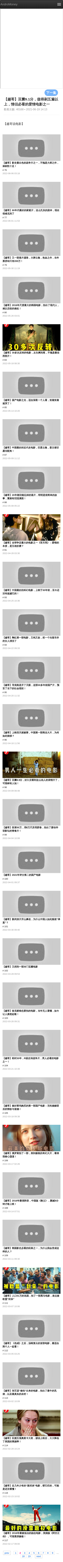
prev (7, 1552)
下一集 (51, 92)
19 (29, 1556)
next (38, 1556)
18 (23, 1556)
